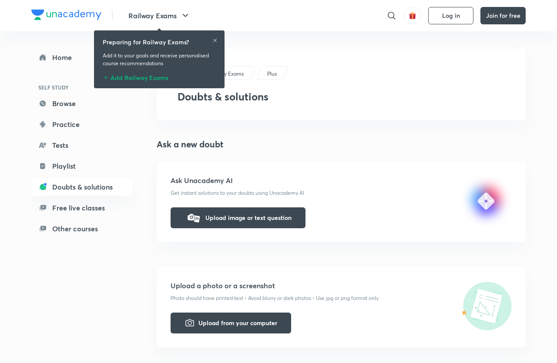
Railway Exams (159, 15)
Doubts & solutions (75, 186)
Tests (53, 145)
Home (55, 57)
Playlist (57, 165)
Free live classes (71, 207)
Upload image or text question (238, 217)
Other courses (68, 228)
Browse (57, 103)
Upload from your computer (231, 323)
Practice (59, 124)
